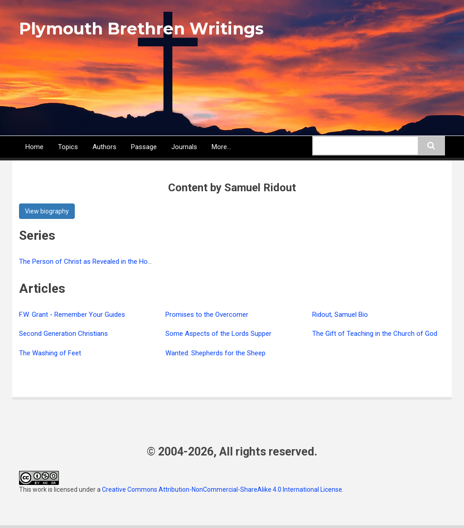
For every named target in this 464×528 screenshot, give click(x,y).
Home (34, 147)
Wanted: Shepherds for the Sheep (215, 353)
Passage (144, 147)
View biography (47, 211)
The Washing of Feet (50, 353)
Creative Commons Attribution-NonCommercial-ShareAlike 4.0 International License (222, 489)
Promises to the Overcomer (206, 314)
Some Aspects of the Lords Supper (218, 333)
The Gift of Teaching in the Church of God (374, 333)
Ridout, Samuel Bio (340, 314)
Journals (184, 147)
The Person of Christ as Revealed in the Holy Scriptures (101, 261)
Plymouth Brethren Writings (141, 29)
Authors (104, 147)
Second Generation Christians (63, 333)
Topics (68, 147)
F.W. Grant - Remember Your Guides (72, 314)
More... (221, 147)
